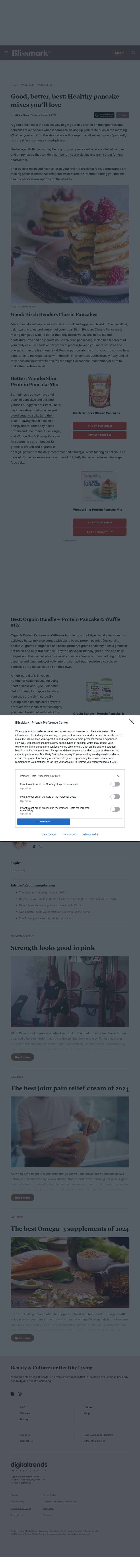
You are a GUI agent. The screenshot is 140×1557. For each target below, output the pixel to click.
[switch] (115, 784)
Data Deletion (49, 834)
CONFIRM (43, 821)
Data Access (70, 834)
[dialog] (70, 778)
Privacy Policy (90, 834)
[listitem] (70, 776)
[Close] (132, 722)
